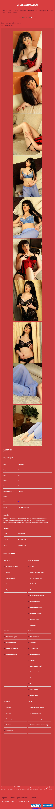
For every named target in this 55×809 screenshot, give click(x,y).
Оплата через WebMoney (19, 798)
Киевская (20, 502)
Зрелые (15, 11)
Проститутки (6, 11)
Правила (5, 798)
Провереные (43, 11)
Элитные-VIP (32, 11)
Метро (4, 13)
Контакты (33, 798)
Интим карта (12, 13)
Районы (52, 11)
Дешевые (23, 11)
